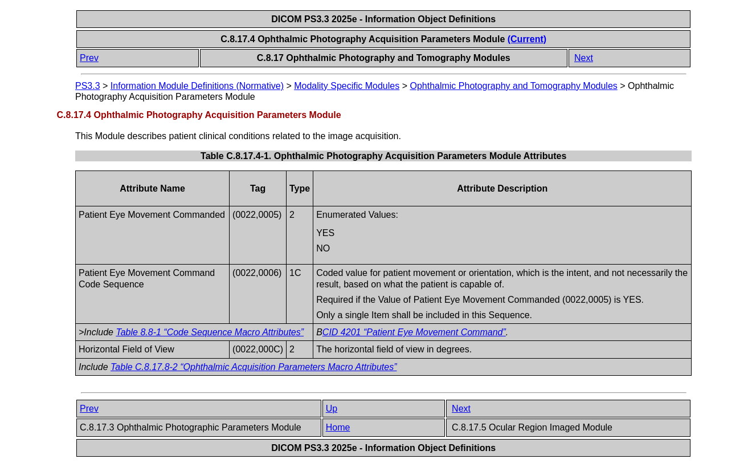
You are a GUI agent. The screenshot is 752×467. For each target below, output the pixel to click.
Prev (89, 58)
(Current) (527, 39)
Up (331, 408)
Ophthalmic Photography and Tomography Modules (513, 86)
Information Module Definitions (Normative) (197, 86)
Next (583, 58)
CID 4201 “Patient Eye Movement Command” (414, 332)
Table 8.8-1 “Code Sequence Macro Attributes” (210, 332)
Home (338, 427)
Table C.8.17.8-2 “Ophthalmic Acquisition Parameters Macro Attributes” (254, 367)
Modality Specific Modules (346, 86)
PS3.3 (87, 86)
